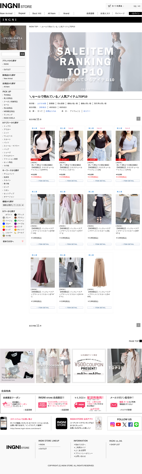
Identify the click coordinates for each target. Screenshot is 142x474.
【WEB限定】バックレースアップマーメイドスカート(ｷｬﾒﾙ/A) (98, 294)
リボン (6, 190)
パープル (20, 224)
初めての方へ (80, 445)
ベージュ (8, 221)
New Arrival (8, 79)
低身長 (6, 177)
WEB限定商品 (9, 111)
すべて (40, 111)
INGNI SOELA (9, 118)
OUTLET (7, 70)
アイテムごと (75, 111)
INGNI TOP (33, 27)
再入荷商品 (8, 98)
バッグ (6, 149)
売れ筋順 (60, 103)
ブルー (8, 224)
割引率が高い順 (100, 103)
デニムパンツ (9, 174)
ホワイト (8, 215)
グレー (8, 218)
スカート (7, 139)
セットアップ (9, 194)
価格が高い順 (86, 103)
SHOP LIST (115, 445)
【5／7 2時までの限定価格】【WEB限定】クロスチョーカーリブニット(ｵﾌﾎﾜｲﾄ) (42, 167)
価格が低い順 (72, 103)
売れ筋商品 (8, 108)
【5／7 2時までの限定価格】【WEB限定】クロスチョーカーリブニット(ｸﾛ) (98, 167)
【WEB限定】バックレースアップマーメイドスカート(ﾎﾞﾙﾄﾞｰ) (43, 294)
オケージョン (9, 197)
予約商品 (7, 95)
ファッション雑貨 (11, 159)
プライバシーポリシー (84, 453)
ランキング (8, 115)
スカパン (7, 180)
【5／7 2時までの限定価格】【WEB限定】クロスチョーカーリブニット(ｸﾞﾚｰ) (70, 167)
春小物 (6, 184)
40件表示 (52, 107)
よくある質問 (80, 450)
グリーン (20, 221)
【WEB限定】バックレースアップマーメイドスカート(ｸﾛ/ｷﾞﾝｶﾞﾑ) (127, 230)
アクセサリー (9, 156)
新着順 (51, 103)
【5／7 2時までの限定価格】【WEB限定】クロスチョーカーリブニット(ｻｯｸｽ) (127, 167)
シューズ (7, 152)
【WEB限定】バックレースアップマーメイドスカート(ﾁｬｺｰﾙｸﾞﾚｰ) (71, 294)
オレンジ (20, 230)
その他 (6, 166)
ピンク (6, 187)
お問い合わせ (80, 456)
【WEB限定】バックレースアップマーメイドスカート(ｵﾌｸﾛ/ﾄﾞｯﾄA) (42, 230)
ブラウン (20, 218)
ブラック (20, 215)
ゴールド (20, 233)
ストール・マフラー (11, 146)
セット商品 (8, 162)
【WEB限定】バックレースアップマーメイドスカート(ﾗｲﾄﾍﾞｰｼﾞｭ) (71, 230)
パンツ (6, 143)
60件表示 (63, 107)
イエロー (8, 227)
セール (6, 105)
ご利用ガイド (80, 447)
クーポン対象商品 (11, 102)
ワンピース (8, 136)
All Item (7, 87)
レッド (8, 230)
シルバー (8, 233)
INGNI (6, 64)
